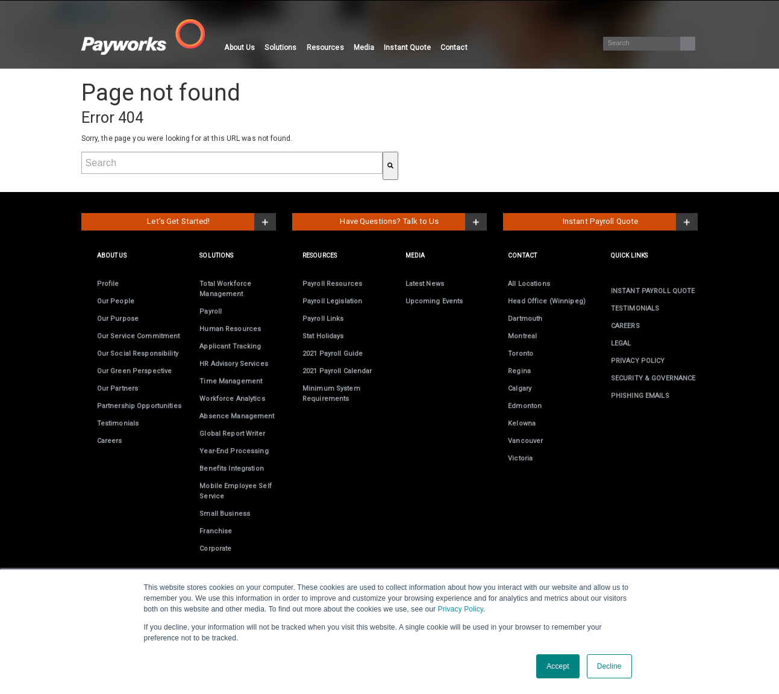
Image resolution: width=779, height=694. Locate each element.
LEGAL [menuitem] (621, 343)
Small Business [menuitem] (224, 514)
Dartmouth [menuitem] (525, 319)
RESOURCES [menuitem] (319, 255)
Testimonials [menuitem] (118, 423)
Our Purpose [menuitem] (118, 319)
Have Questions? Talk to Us (389, 221)
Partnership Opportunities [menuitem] (139, 406)
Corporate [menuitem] (215, 549)
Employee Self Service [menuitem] (235, 491)
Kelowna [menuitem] (522, 423)
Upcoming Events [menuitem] (434, 301)
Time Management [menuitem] (230, 381)
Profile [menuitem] (108, 284)
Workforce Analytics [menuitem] (231, 399)
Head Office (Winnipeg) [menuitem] (547, 301)
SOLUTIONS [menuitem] (216, 255)
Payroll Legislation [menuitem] (332, 301)
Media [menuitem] (364, 47)
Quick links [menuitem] (629, 255)
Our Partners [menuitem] (117, 388)
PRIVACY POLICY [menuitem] (638, 361)
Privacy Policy (460, 609)
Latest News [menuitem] (424, 284)
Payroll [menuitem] (210, 311)
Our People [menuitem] (115, 301)
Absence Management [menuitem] (236, 416)
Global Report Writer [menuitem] (231, 434)
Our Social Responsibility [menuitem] (137, 354)
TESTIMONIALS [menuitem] (635, 308)
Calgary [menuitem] (519, 388)
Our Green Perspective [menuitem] (134, 371)
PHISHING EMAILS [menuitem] (640, 396)
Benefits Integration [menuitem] (231, 468)
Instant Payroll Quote (601, 221)
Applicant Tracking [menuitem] (230, 346)
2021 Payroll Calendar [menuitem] (337, 371)
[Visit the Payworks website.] (150, 37)
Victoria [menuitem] (520, 458)
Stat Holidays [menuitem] (323, 336)
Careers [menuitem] (109, 441)
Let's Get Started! (178, 221)
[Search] (649, 44)
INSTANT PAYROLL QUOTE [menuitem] (653, 291)
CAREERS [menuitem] (625, 326)
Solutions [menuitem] (280, 47)
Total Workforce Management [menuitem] (225, 289)
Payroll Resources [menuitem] (332, 284)
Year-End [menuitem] (233, 451)
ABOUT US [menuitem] (112, 255)
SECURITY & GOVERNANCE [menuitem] (653, 378)
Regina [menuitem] (519, 371)
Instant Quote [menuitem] (407, 47)
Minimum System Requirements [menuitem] (331, 394)
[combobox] (232, 163)
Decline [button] (609, 666)
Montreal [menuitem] (522, 336)
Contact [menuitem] (454, 47)
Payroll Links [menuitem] (323, 319)
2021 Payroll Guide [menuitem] (332, 354)
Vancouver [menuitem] (525, 441)
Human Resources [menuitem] (230, 329)
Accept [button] (557, 666)
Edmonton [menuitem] (525, 406)
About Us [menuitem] (239, 47)
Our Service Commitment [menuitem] (138, 336)
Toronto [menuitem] (520, 354)
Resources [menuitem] (325, 47)
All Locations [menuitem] (529, 284)
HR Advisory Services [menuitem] (233, 364)
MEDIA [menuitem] (415, 255)
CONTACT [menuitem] (522, 255)
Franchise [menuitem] (215, 531)
